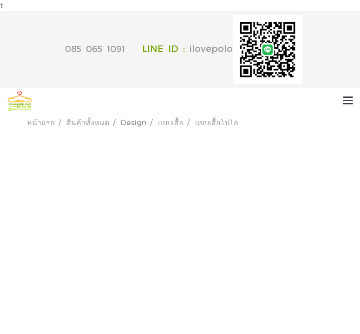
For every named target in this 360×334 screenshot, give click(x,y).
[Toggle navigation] (348, 101)
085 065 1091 (95, 48)
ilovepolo (246, 48)
